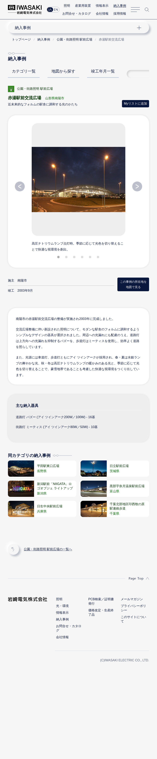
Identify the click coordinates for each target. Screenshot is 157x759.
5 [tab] (90, 256)
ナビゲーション (75, 25)
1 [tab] (59, 256)
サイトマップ (136, 9)
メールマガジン (132, 597)
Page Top (136, 576)
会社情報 (103, 13)
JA (49, 9)
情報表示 (103, 5)
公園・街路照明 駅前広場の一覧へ (48, 547)
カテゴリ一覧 (24, 69)
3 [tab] (75, 256)
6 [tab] (98, 256)
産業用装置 (84, 5)
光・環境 (62, 604)
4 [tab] (83, 256)
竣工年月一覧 (103, 69)
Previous (20, 185)
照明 (68, 5)
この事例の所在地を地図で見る (133, 282)
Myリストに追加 (135, 101)
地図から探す (63, 69)
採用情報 (120, 13)
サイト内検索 (148, 9)
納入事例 (120, 5)
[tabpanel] (78, 185)
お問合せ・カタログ (77, 13)
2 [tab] (67, 256)
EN (55, 9)
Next (137, 185)
